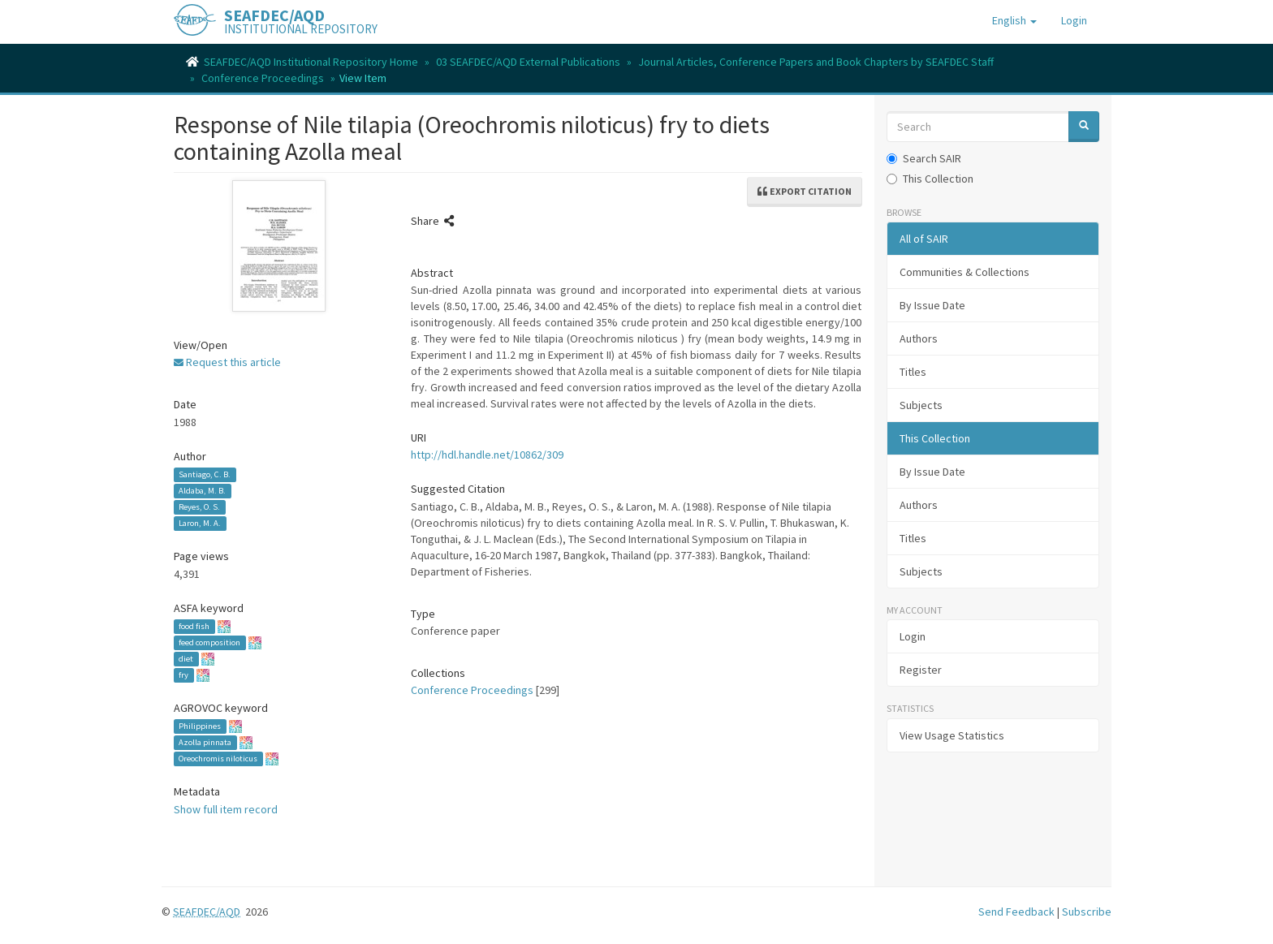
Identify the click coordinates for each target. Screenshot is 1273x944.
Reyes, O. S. (199, 507)
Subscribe (1086, 911)
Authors (919, 338)
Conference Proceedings (262, 78)
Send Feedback (1016, 911)
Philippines (200, 726)
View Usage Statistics (952, 735)
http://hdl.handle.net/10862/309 (487, 454)
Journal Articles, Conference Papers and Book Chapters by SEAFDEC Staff (816, 61)
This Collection (930, 178)
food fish (194, 626)
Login (913, 636)
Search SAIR (924, 158)
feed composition (209, 642)
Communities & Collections (964, 272)
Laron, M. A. (200, 523)
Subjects (921, 405)
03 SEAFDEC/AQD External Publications (528, 61)
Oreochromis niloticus (218, 758)
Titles (913, 371)
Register (921, 669)
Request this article (227, 362)
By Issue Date (932, 305)
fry (183, 675)
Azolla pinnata (205, 742)
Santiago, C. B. (205, 474)
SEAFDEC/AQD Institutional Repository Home (311, 61)
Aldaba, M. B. (202, 490)
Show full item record (226, 809)
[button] (1014, 20)
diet (186, 658)
